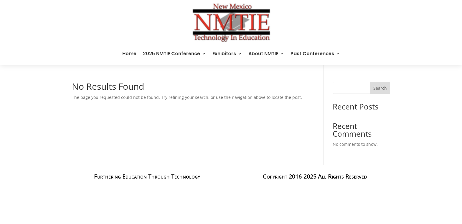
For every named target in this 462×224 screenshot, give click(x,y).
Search (380, 88)
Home (129, 53)
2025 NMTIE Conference (171, 53)
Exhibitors (224, 53)
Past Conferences (312, 53)
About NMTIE (263, 53)
